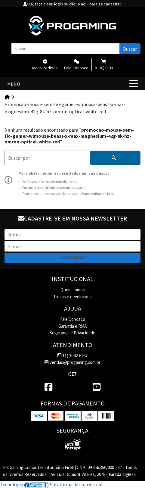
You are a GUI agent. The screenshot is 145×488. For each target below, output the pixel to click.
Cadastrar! (72, 258)
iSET (72, 374)
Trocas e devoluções (72, 296)
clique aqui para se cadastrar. (95, 4)
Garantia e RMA (72, 326)
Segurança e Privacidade (72, 333)
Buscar (130, 49)
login (59, 4)
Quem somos (72, 289)
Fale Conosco (72, 319)
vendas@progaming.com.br (72, 362)
